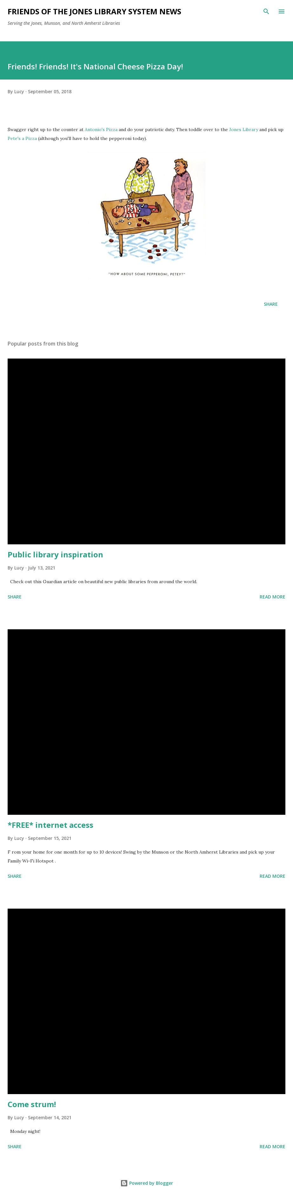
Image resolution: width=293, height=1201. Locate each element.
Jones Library (243, 129)
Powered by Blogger (146, 1183)
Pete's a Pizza (22, 138)
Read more (272, 597)
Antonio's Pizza (101, 129)
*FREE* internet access (50, 825)
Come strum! (32, 1104)
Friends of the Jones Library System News (94, 11)
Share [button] (271, 304)
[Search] (266, 11)
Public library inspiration (55, 554)
